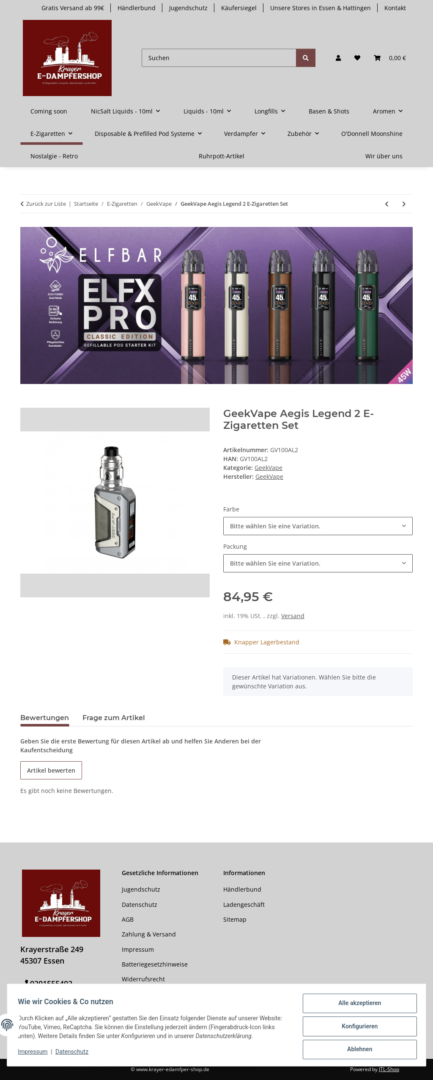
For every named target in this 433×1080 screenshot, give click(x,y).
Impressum (35, 1053)
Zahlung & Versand (149, 934)
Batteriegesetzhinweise (155, 964)
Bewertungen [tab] (44, 718)
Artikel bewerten (51, 770)
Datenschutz (74, 1053)
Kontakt (395, 8)
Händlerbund (137, 8)
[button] (338, 57)
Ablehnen (356, 1050)
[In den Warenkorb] (27, 403)
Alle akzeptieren (356, 1006)
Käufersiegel (239, 8)
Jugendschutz (188, 8)
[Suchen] (219, 58)
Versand (292, 616)
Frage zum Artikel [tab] (113, 718)
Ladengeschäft (244, 904)
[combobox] (318, 526)
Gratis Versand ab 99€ (72, 8)
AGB (128, 919)
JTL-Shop (389, 1069)
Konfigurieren (357, 1028)
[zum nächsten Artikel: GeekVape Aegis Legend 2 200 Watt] (404, 204)
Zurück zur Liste (46, 203)
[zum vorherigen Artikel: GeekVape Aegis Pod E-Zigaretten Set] (386, 204)
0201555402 (51, 983)
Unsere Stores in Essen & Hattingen (320, 8)
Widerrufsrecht (143, 979)
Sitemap (235, 919)
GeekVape (268, 468)
